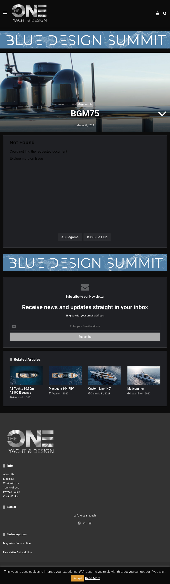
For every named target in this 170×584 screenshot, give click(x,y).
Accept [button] (77, 578)
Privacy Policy (11, 491)
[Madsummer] (143, 375)
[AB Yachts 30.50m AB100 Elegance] (26, 375)
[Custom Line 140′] (104, 375)
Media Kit (9, 478)
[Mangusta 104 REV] (65, 375)
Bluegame (70, 237)
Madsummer (135, 388)
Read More (92, 578)
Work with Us (11, 483)
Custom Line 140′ (99, 388)
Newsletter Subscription (17, 552)
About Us (8, 474)
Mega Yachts (85, 104)
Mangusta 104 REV (61, 388)
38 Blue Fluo (98, 237)
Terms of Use (11, 487)
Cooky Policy (11, 496)
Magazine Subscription (17, 543)
